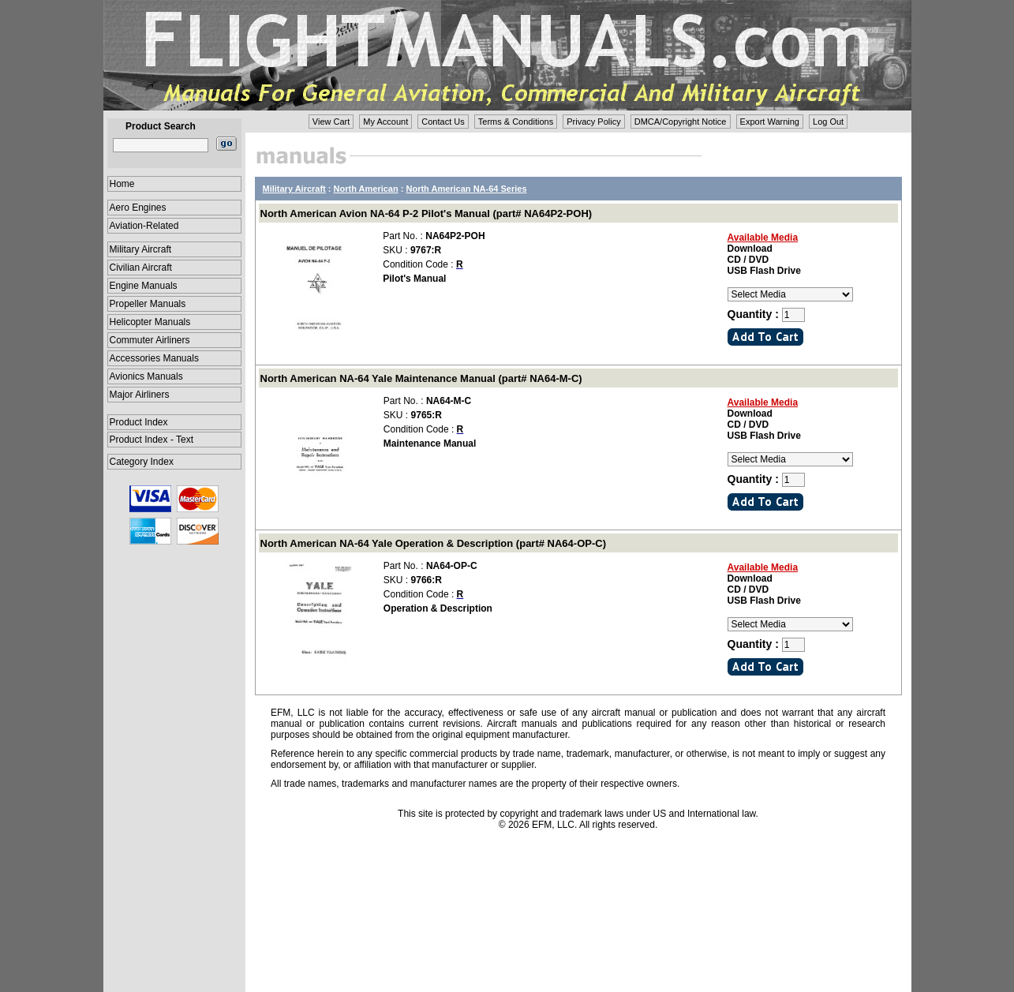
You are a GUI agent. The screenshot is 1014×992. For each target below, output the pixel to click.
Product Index (139, 422)
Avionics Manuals (146, 376)
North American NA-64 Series (466, 188)
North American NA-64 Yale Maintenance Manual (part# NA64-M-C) (421, 378)
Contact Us (442, 121)
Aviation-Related (144, 225)
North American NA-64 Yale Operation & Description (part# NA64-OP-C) (433, 543)
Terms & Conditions (515, 121)
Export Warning (769, 121)
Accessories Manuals (154, 358)
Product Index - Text (152, 439)
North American (366, 188)
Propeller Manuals (148, 303)
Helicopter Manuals (150, 322)
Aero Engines (138, 207)
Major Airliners (140, 394)
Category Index (142, 461)
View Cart (331, 121)
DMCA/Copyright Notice (680, 121)
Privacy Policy (593, 121)
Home (122, 183)
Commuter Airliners (150, 340)
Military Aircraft (141, 249)
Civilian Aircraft (141, 267)
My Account (385, 121)
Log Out (828, 121)
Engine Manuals (144, 285)
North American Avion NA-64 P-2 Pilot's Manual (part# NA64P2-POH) (426, 213)
